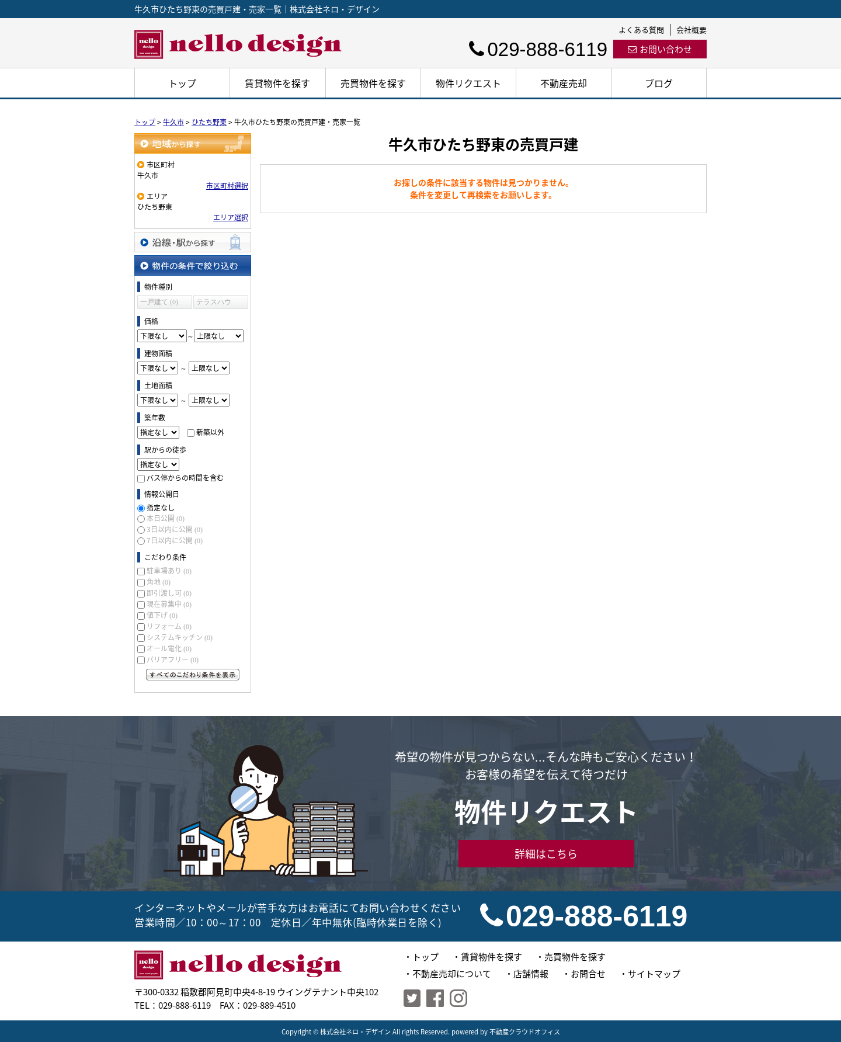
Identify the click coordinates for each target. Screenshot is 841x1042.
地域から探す (192, 143)
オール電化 (169, 648)
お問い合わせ (660, 49)
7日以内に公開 (175, 540)
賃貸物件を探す (277, 83)
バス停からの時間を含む (185, 478)
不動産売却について (451, 973)
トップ (182, 83)
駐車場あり (169, 570)
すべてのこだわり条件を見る (192, 674)
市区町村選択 (227, 185)
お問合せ (588, 973)
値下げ (162, 615)
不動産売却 (563, 83)
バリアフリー (173, 659)
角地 (159, 581)
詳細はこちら (546, 854)
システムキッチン (180, 637)
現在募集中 (169, 604)
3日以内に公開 (175, 529)
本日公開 (166, 518)
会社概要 (691, 29)
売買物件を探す (373, 83)
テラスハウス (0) (213, 303)
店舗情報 (530, 973)
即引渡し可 (169, 593)
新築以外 (210, 432)
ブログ (659, 83)
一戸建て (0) (159, 302)
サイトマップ (654, 973)
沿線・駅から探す (192, 242)
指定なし (161, 507)
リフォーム (169, 626)
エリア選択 (230, 217)
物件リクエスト (468, 83)
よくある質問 (641, 29)
